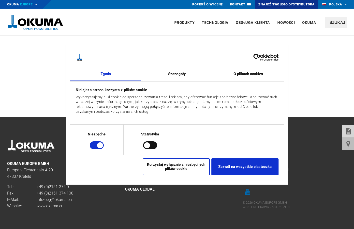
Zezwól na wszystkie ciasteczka (245, 166)
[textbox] (336, 22)
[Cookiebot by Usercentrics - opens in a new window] (257, 57)
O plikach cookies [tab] (248, 74)
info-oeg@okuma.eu (54, 199)
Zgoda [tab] (106, 74)
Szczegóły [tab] (177, 74)
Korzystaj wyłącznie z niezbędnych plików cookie (176, 166)
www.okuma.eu (50, 206)
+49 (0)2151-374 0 (53, 186)
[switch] (146, 145)
